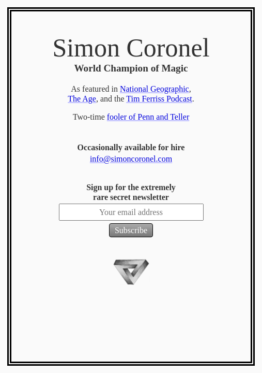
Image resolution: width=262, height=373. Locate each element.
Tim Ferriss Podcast (159, 98)
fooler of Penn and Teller (148, 116)
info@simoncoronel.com (131, 158)
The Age (82, 98)
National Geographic (154, 88)
